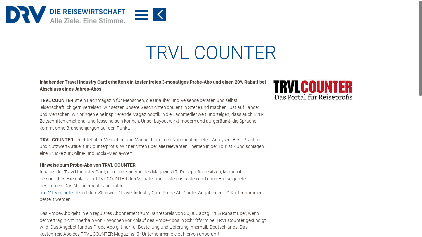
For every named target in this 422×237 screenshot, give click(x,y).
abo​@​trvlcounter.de (60, 192)
